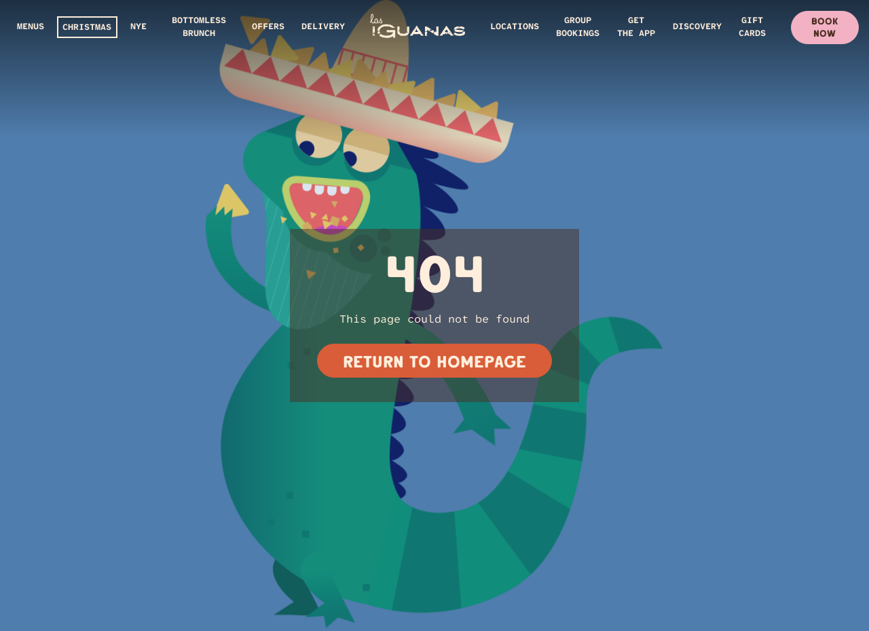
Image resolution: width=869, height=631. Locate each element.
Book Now (824, 27)
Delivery (323, 26)
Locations (514, 26)
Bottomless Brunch (199, 26)
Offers (268, 26)
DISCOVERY (697, 26)
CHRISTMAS (86, 27)
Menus (30, 26)
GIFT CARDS (752, 26)
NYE (138, 26)
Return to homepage (434, 361)
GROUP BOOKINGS (577, 26)
